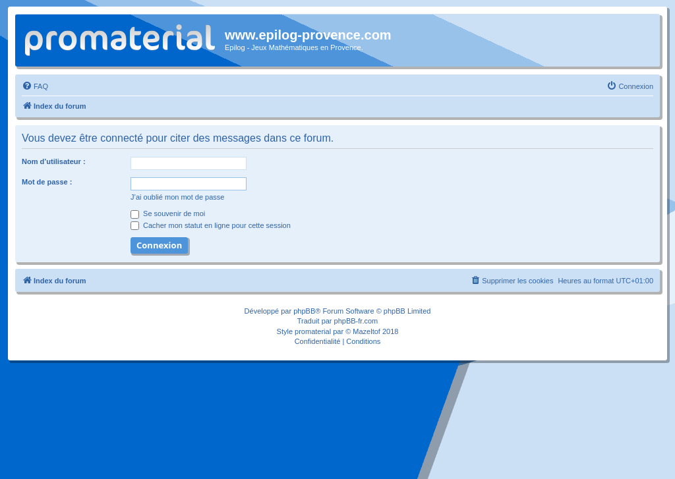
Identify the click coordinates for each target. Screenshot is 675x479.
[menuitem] (35, 86)
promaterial (313, 331)
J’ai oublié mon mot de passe (177, 197)
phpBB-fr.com (356, 321)
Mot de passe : (47, 182)
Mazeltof (366, 331)
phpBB (304, 311)
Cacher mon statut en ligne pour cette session (211, 225)
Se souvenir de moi (168, 213)
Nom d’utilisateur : (54, 161)
